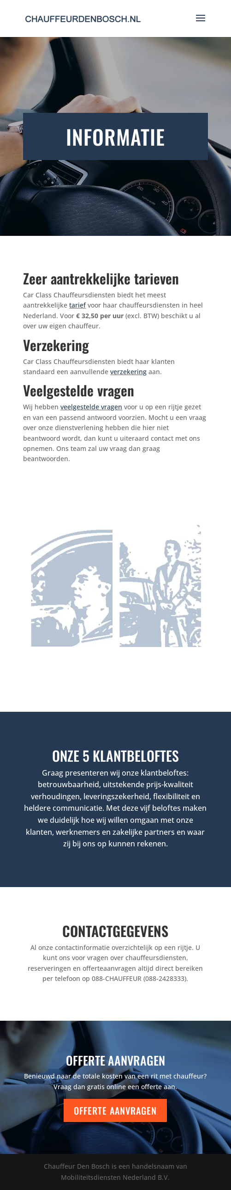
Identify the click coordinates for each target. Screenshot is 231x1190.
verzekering (128, 371)
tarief (77, 305)
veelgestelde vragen (91, 406)
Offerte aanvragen (115, 1110)
